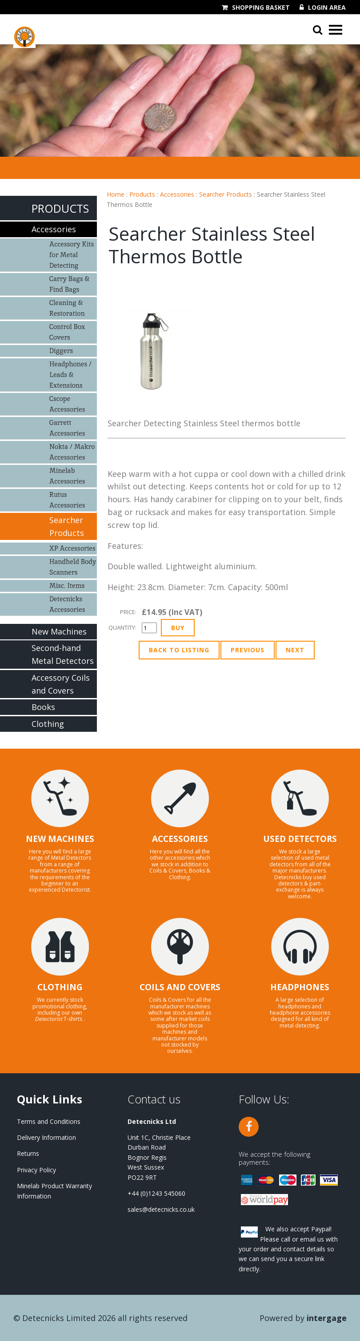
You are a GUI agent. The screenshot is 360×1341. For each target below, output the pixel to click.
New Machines (59, 631)
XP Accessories (72, 548)
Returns (28, 1153)
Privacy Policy (36, 1170)
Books (43, 707)
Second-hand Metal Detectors (63, 654)
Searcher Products (225, 194)
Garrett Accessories (67, 427)
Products (142, 194)
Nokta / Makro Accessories (72, 451)
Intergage (327, 1318)
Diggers (61, 350)
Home (115, 194)
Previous (247, 650)
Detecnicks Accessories (67, 604)
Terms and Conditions (48, 1121)
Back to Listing (179, 650)
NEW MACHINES (60, 839)
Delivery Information (46, 1137)
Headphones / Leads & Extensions (70, 374)
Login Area (327, 7)
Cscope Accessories (67, 403)
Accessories (177, 194)
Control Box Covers (67, 331)
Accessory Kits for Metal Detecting (71, 255)
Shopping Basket (261, 7)
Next (295, 650)
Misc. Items (66, 585)
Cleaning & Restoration (67, 307)
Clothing (48, 723)
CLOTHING (60, 987)
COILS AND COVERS (180, 987)
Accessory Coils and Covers (61, 684)
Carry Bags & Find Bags (69, 284)
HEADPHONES (299, 987)
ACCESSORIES (180, 839)
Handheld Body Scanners (72, 566)
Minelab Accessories (67, 475)
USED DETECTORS (300, 839)
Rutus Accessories (67, 499)
